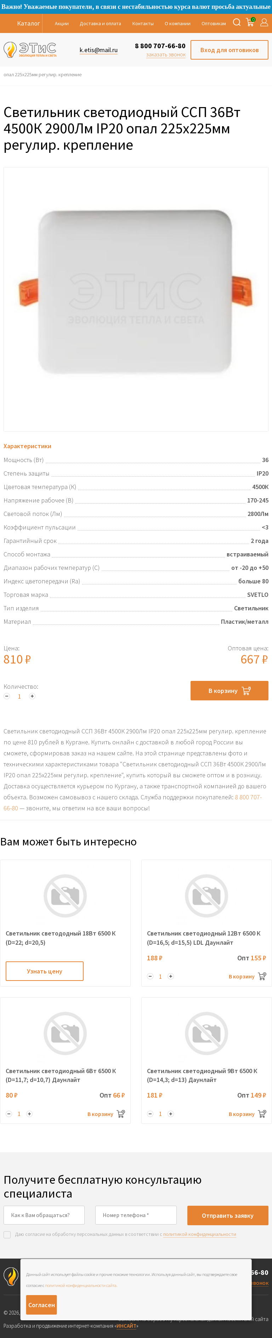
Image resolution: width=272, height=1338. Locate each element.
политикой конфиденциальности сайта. (81, 1285)
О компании (178, 23)
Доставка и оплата (100, 23)
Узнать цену (44, 971)
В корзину (230, 691)
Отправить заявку (228, 1215)
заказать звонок (166, 54)
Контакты (143, 23)
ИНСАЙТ (126, 1325)
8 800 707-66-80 (160, 45)
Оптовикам (214, 23)
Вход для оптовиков (229, 50)
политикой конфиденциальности (199, 1234)
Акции (62, 23)
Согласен (41, 1305)
